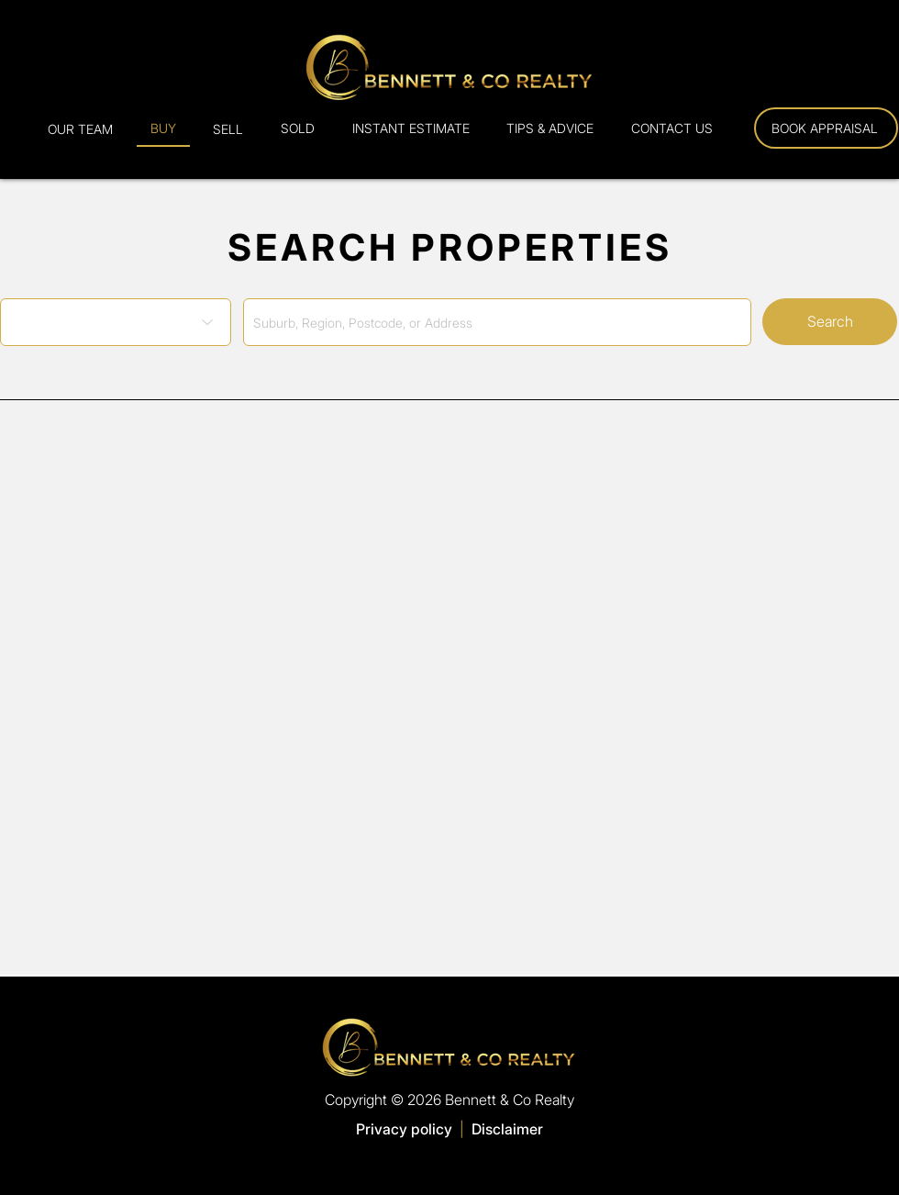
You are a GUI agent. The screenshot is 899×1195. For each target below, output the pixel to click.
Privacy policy (404, 1129)
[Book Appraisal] (826, 128)
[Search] (829, 321)
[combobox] (497, 322)
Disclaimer (507, 1129)
